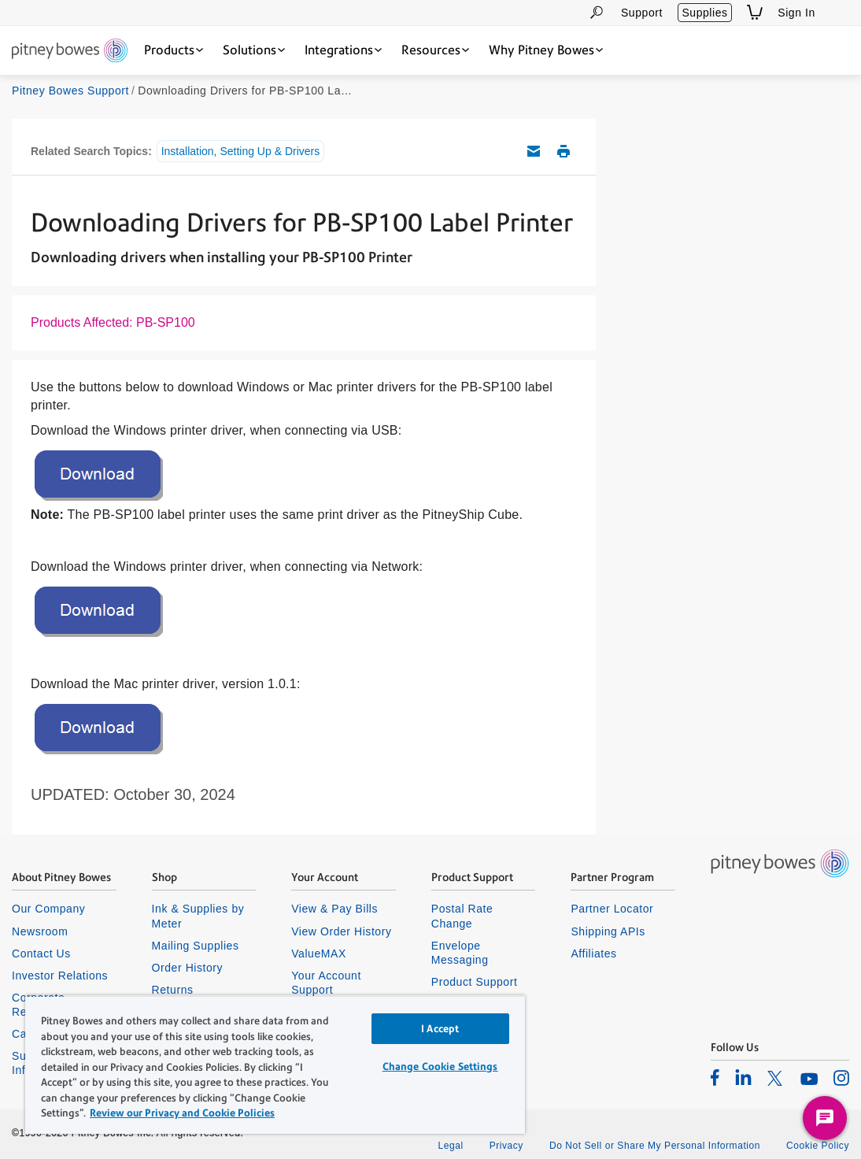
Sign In (796, 12)
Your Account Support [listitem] (326, 982)
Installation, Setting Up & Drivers (240, 151)
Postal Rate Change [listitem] (462, 915)
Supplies (704, 12)
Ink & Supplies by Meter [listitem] (198, 915)
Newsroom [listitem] (40, 931)
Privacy (506, 1145)
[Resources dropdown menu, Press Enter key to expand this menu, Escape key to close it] (435, 50)
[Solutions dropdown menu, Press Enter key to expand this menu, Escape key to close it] (254, 50)
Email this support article (534, 151)
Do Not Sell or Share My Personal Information (654, 1145)
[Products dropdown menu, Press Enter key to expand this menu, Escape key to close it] (173, 50)
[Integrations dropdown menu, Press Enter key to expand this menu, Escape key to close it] (343, 50)
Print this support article (563, 151)
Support (642, 12)
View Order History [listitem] (341, 931)
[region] (275, 1064)
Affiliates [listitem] (593, 953)
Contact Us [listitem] (41, 953)
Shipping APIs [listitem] (608, 931)
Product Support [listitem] (474, 982)
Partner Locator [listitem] (612, 908)
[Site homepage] (69, 51)
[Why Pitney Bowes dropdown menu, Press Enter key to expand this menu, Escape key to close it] (546, 50)
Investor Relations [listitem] (60, 975)
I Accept (440, 1029)
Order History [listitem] (188, 967)
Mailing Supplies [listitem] (195, 945)
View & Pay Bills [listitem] (334, 908)
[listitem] (715, 1077)
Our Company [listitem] (48, 908)
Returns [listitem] (173, 989)
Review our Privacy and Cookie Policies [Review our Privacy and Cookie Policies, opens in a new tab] (182, 1113)
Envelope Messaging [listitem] (460, 952)
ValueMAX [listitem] (318, 953)
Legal (450, 1145)
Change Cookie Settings (440, 1066)
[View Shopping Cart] (755, 12)
